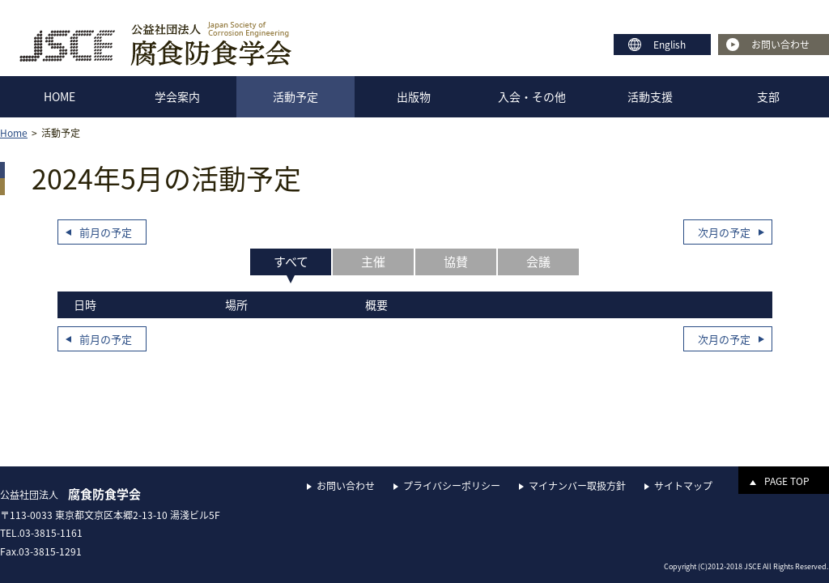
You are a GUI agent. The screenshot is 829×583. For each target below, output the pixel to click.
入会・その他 (532, 96)
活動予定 (295, 96)
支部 (768, 96)
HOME (59, 96)
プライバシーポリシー (451, 486)
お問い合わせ (780, 44)
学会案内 (177, 96)
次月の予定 (724, 232)
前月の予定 (105, 232)
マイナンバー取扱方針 (577, 486)
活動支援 (650, 96)
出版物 (414, 96)
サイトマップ (683, 486)
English (669, 44)
